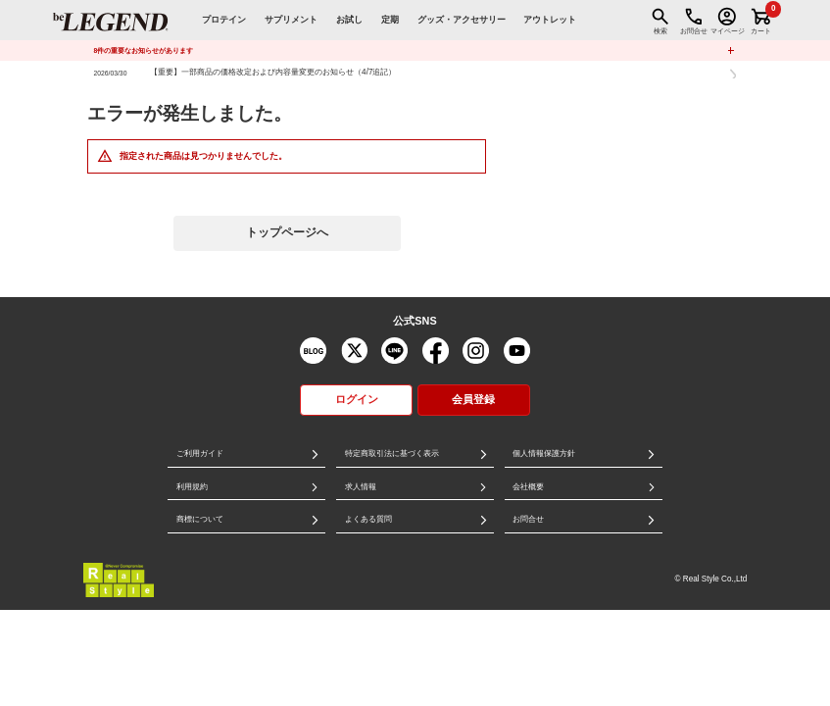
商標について (199, 519)
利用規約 (192, 486)
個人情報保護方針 (544, 453)
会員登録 (473, 399)
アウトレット (549, 20)
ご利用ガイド (199, 453)
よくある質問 (368, 519)
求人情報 (360, 486)
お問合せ (528, 519)
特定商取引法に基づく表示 (392, 453)
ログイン (356, 399)
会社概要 (528, 486)
